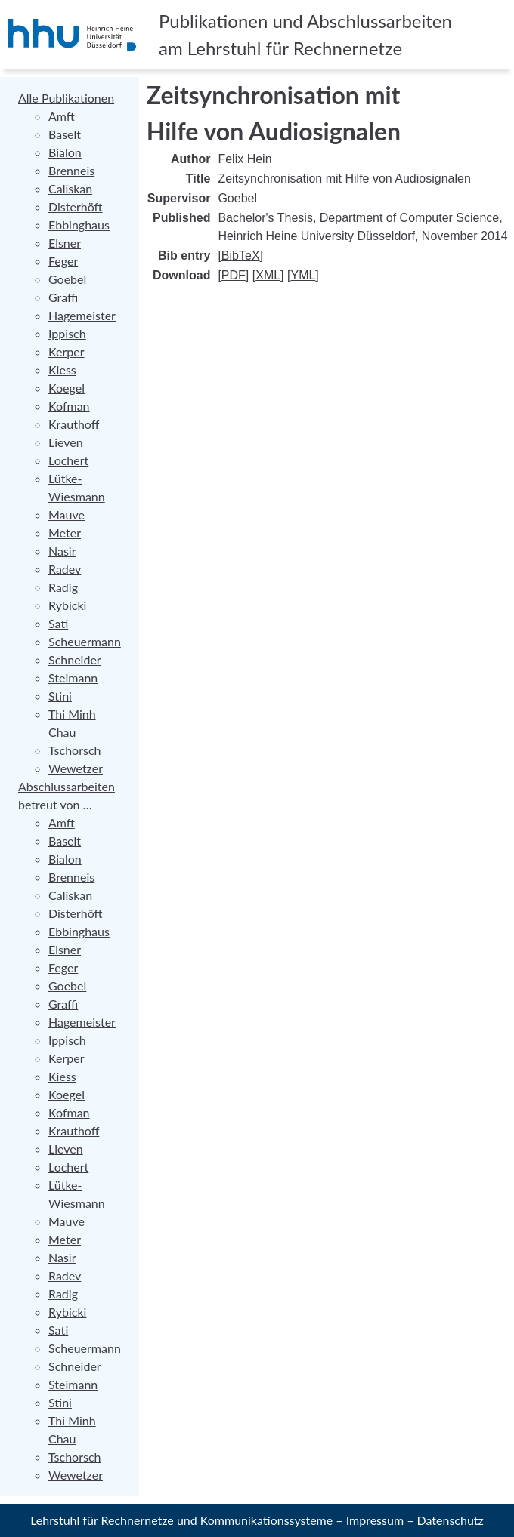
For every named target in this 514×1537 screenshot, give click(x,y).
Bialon (65, 152)
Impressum (375, 1520)
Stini (60, 695)
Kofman (69, 406)
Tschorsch (74, 750)
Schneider (74, 659)
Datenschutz (450, 1520)
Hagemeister (82, 315)
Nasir (62, 551)
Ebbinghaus (79, 224)
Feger (63, 261)
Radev (64, 569)
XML (267, 275)
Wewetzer (75, 768)
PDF (233, 275)
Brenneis (71, 170)
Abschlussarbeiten (66, 786)
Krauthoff (73, 424)
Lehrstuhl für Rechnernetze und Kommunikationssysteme (181, 1520)
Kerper (66, 351)
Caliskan (70, 188)
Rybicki (67, 605)
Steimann (73, 677)
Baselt (64, 134)
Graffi (63, 297)
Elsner (64, 243)
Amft (61, 116)
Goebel (67, 279)
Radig (63, 587)
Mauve (66, 514)
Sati (58, 623)
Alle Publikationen (66, 98)
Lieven (65, 442)
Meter (64, 532)
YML (302, 275)
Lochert (68, 460)
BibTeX (240, 255)
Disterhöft (75, 206)
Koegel (66, 387)
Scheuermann (84, 641)
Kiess (62, 369)
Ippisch (67, 333)
